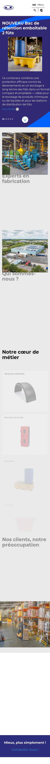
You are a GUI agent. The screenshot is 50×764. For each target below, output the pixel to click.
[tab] (3, 119)
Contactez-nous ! (25, 750)
